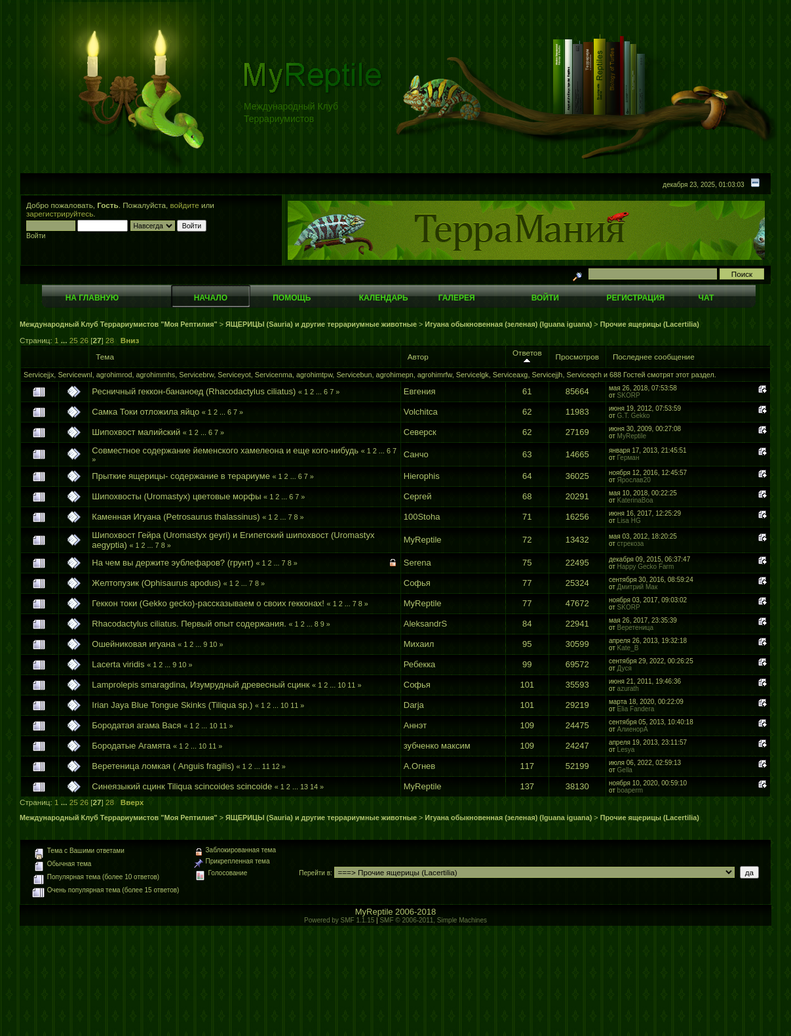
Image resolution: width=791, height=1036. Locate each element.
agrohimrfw (434, 375)
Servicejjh (546, 375)
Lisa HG (629, 520)
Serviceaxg (510, 375)
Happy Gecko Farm (645, 566)
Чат (706, 297)
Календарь (383, 297)
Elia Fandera (636, 709)
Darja (414, 705)
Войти (545, 297)
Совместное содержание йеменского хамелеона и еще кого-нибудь (225, 450)
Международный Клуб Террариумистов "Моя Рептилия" (119, 324)
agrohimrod (114, 375)
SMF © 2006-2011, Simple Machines (433, 920)
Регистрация (635, 297)
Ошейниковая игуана (133, 644)
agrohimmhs (156, 375)
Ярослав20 (634, 480)
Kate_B (628, 648)
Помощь (292, 297)
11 (351, 685)
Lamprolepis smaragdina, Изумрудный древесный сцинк (200, 685)
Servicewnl (75, 375)
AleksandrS (425, 624)
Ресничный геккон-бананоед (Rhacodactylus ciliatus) (194, 391)
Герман (628, 457)
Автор (418, 356)
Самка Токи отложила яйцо (145, 412)
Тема (105, 356)
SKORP (628, 395)
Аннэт (415, 725)
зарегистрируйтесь (59, 213)
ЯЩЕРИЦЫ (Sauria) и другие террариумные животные (321, 324)
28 (110, 340)
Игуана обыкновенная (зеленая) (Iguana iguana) (508, 324)
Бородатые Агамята (131, 746)
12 (276, 766)
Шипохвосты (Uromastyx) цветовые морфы (176, 496)
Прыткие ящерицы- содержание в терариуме (181, 476)
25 (73, 340)
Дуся (624, 668)
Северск (420, 432)
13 (304, 787)
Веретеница (635, 627)
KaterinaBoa (635, 500)
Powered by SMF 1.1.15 (339, 920)
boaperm (630, 790)
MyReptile (631, 436)
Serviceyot (234, 375)
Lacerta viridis (118, 664)
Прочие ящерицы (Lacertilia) (649, 324)
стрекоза (630, 543)
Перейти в (314, 873)
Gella (624, 770)
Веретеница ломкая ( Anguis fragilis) (164, 766)
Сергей (418, 496)
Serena (417, 563)
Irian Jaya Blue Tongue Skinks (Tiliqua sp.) (172, 705)
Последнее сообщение (654, 356)
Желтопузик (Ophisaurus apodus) (156, 583)
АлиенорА (632, 729)
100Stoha (422, 517)
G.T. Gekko (633, 415)
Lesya (626, 749)
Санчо (416, 454)
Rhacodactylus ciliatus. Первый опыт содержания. (189, 624)
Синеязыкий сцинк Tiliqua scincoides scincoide (182, 786)
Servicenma (273, 375)
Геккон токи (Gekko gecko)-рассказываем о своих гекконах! (208, 603)
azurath (628, 688)
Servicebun (354, 375)
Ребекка (420, 664)
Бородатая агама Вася (136, 725)
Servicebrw (196, 375)
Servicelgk (472, 375)
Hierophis (422, 476)
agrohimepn (395, 375)
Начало (210, 297)
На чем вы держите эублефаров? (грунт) (173, 563)
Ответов (527, 356)
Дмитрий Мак (637, 587)
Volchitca (421, 412)
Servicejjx (39, 375)
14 (314, 787)
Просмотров (577, 356)
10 (213, 644)
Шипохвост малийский (136, 432)
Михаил (419, 644)
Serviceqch (584, 375)
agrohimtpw (314, 375)
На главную (92, 297)
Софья (417, 583)
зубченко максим (437, 746)
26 (84, 340)
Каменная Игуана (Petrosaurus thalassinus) (176, 517)
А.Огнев (419, 766)
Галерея (456, 297)
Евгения (420, 391)
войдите (184, 205)
